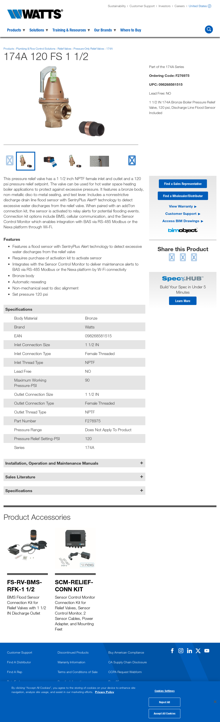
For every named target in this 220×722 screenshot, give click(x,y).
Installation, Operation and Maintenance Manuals (51, 463)
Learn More (182, 302)
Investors (165, 6)
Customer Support (142, 6)
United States (198, 6)
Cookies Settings (165, 690)
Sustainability (117, 6)
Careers (180, 6)
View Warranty (181, 207)
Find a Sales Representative (183, 184)
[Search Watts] (209, 29)
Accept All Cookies (164, 712)
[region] (110, 701)
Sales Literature (20, 476)
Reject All (164, 701)
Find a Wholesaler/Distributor (183, 196)
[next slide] (132, 160)
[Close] (215, 701)
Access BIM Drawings (180, 221)
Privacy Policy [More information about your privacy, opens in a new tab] (104, 691)
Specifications (18, 490)
